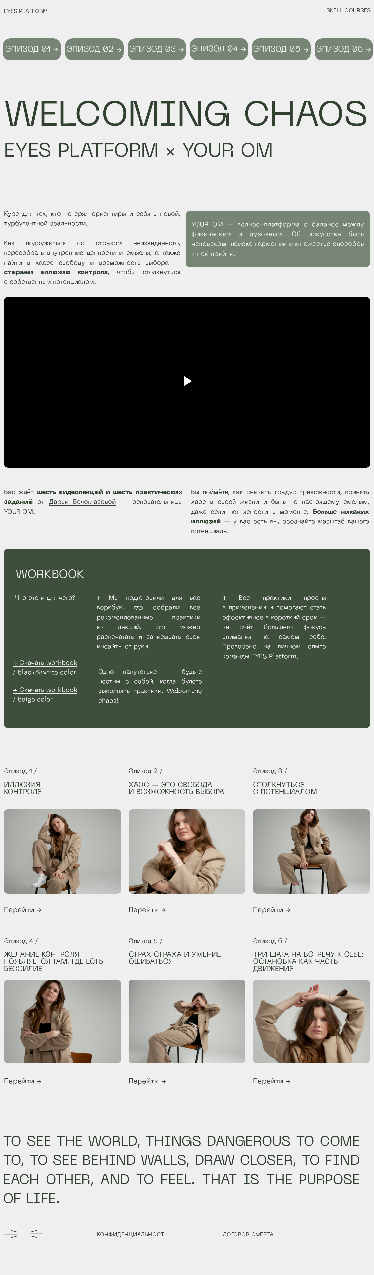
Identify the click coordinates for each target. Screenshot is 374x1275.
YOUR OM (207, 225)
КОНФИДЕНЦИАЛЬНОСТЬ (132, 1235)
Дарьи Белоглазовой (82, 502)
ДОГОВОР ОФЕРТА (248, 1235)
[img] (187, 851)
